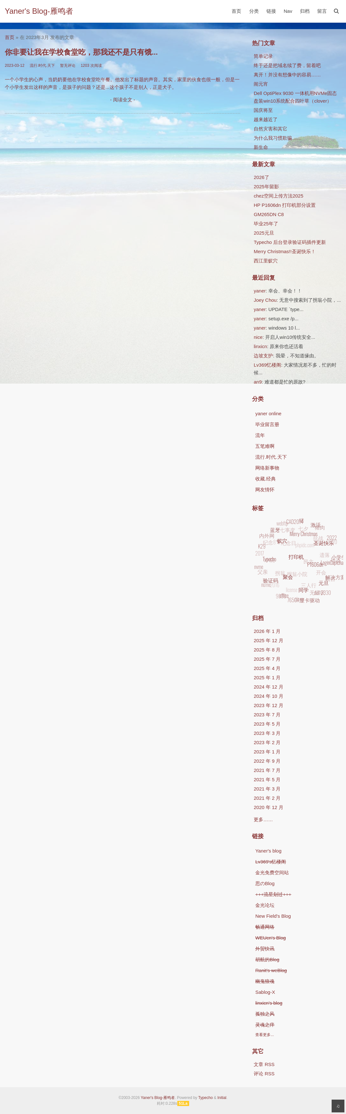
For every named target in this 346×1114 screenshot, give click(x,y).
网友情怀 (264, 489)
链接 (271, 11)
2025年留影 (266, 186)
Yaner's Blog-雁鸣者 (39, 11)
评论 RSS (264, 1073)
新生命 (261, 147)
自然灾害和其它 (270, 128)
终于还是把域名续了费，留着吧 (287, 65)
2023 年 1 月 (267, 751)
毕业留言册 (267, 424)
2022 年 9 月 (267, 761)
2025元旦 (264, 233)
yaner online (268, 413)
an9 (258, 382)
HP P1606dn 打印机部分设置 (285, 205)
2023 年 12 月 (268, 705)
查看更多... (264, 1034)
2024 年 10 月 (268, 696)
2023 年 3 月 (267, 733)
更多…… (263, 819)
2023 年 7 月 (267, 714)
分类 (254, 11)
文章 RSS (264, 1064)
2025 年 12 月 (268, 640)
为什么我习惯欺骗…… (278, 138)
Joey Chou (265, 300)
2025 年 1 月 (267, 677)
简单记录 (263, 56)
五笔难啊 (264, 446)
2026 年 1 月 (267, 631)
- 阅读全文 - (122, 99)
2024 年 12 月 (268, 686)
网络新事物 (267, 468)
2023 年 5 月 (267, 724)
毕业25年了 (266, 223)
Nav (288, 11)
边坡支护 (263, 355)
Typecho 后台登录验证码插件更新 (290, 242)
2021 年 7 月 (267, 770)
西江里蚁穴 (266, 260)
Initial (221, 1097)
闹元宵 (261, 84)
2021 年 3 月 (267, 788)
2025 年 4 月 (267, 668)
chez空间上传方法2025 (278, 196)
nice (258, 337)
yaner (260, 290)
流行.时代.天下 (271, 457)
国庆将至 (263, 110)
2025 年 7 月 (267, 659)
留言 (322, 11)
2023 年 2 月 (267, 742)
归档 (305, 11)
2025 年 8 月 (267, 649)
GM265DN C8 (269, 214)
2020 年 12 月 (268, 807)
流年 (260, 435)
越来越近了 (266, 119)
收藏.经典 (265, 478)
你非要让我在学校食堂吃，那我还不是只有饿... (81, 52)
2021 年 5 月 (267, 779)
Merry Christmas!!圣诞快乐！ (284, 251)
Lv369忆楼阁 (267, 365)
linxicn (260, 346)
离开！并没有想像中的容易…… (287, 74)
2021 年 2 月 (267, 798)
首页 (236, 11)
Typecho (205, 1097)
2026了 (261, 177)
